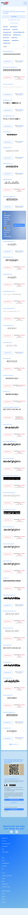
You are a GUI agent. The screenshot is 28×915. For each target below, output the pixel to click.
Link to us (4, 840)
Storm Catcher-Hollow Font (9, 492)
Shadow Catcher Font (7, 163)
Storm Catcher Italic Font (8, 526)
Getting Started (5, 863)
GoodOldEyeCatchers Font (9, 116)
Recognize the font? (14, 799)
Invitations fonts (6, 43)
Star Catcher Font (7, 358)
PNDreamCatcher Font (8, 257)
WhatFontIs (9, 826)
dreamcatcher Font (7, 147)
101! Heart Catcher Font (8, 84)
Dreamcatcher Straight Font (9, 595)
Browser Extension (6, 843)
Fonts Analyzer (5, 852)
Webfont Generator (14, 809)
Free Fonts (4, 866)
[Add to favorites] (23, 54)
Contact (3, 902)
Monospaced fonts (7, 32)
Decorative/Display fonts (18, 32)
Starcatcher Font (6, 131)
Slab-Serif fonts (6, 29)
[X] (16, 831)
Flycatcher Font (6, 391)
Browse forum (14, 802)
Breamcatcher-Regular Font (9, 196)
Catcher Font (6, 578)
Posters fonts (14, 37)
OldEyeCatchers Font (7, 100)
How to (3, 860)
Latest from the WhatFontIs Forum (11, 779)
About (3, 899)
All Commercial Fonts (14, 19)
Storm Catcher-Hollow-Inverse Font (11, 475)
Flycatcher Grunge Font (8, 375)
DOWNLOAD (8, 61)
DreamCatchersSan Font (8, 325)
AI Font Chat (4, 846)
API (2, 868)
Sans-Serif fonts (13, 26)
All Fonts (13, 10)
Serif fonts (5, 26)
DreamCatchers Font (7, 274)
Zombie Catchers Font (8, 695)
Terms (3, 893)
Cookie (3, 896)
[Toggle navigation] (25, 3)
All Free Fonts (14, 23)
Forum (3, 873)
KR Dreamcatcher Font (8, 51)
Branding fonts (6, 40)
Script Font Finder (6, 886)
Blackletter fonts (17, 35)
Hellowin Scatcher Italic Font (9, 611)
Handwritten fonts (7, 35)
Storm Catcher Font (7, 561)
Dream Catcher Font (7, 342)
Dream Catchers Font (7, 678)
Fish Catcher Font (7, 728)
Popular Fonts (5, 884)
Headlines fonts (15, 40)
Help (3, 857)
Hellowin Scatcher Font (8, 628)
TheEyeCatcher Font (7, 179)
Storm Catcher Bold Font (8, 458)
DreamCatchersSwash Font (9, 308)
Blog (3, 849)
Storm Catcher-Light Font (8, 543)
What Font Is (5, 10)
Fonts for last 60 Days (7, 875)
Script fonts (15, 29)
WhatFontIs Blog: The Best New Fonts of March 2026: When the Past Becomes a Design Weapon (13, 761)
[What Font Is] (5, 3)
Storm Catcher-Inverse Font (9, 509)
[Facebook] (11, 831)
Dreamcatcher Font (7, 645)
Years (3, 881)
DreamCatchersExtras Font (9, 291)
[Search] (23, 46)
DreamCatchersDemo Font (9, 241)
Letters (3, 878)
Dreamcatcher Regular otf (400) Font (11, 407)
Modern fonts (6, 37)
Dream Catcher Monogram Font (10, 67)
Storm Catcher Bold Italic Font (9, 441)
